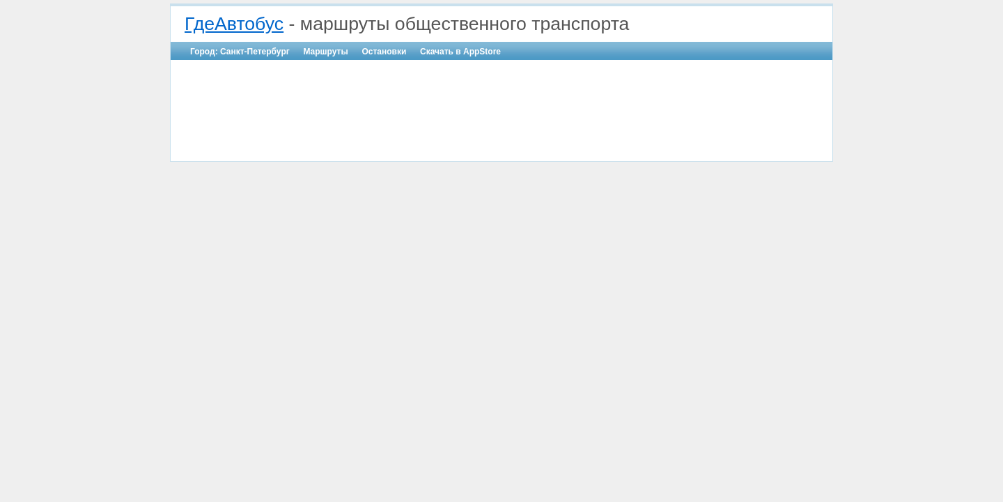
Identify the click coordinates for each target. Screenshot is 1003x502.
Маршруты (325, 51)
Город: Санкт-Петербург (240, 51)
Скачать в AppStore (460, 51)
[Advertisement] (501, 101)
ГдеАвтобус (234, 23)
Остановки (383, 51)
